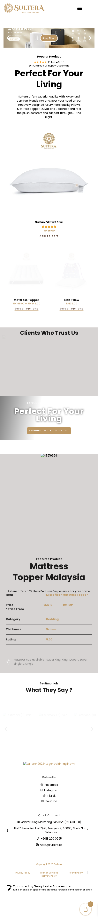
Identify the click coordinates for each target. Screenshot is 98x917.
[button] (79, 8)
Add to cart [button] (49, 236)
